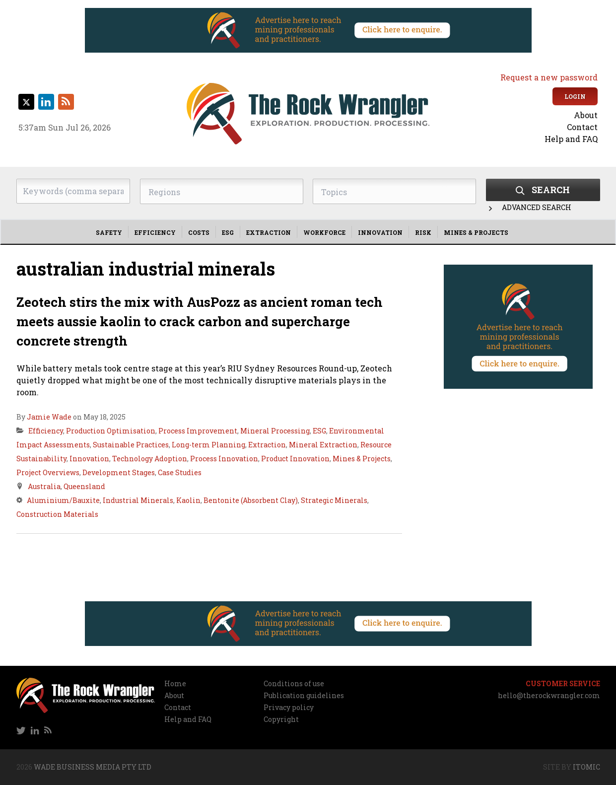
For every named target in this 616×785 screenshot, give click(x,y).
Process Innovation (224, 458)
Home (175, 683)
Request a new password (549, 77)
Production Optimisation (110, 430)
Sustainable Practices (131, 444)
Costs (198, 232)
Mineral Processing (275, 430)
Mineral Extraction (323, 444)
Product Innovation (295, 458)
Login (575, 96)
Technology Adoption (149, 458)
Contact (582, 127)
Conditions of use (294, 683)
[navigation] (527, 127)
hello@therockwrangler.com (549, 695)
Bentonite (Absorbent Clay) (251, 500)
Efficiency (155, 232)
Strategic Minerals (334, 500)
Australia (44, 486)
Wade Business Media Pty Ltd (92, 767)
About (586, 115)
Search (543, 190)
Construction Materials (57, 514)
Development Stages (118, 472)
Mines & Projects (476, 232)
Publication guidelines (304, 695)
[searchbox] (221, 192)
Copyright (281, 719)
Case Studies (180, 472)
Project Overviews (47, 472)
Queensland (84, 486)
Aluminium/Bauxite (63, 500)
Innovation (380, 232)
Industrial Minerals (138, 500)
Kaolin (188, 500)
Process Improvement (197, 430)
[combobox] (221, 191)
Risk (423, 232)
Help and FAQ (571, 139)
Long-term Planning (208, 444)
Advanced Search (528, 207)
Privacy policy (289, 707)
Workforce (324, 232)
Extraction (268, 232)
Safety (109, 232)
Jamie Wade (49, 417)
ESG (228, 232)
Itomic (586, 767)
